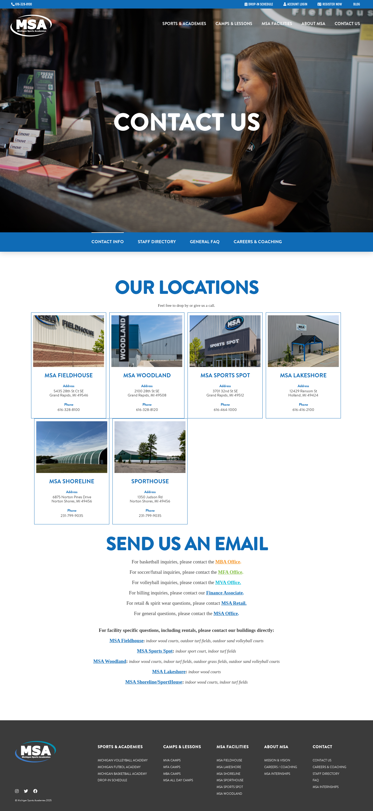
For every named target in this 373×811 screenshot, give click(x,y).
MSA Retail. (233, 602)
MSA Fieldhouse (229, 760)
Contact (322, 746)
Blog (356, 4)
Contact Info (107, 242)
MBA (220, 561)
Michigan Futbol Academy (119, 766)
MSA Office (225, 613)
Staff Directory (157, 242)
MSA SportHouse (230, 780)
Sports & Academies (184, 24)
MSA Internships (277, 773)
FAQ (316, 780)
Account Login (297, 4)
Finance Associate (224, 592)
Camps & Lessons (234, 24)
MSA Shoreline (228, 773)
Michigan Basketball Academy (122, 773)
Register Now (332, 4)
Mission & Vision (277, 760)
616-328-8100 (23, 4)
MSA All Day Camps (178, 780)
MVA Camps (172, 760)
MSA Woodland (109, 660)
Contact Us (347, 24)
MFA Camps (171, 766)
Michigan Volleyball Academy (123, 760)
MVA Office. (228, 582)
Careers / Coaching (280, 766)
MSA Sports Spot (155, 650)
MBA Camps (172, 773)
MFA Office (230, 571)
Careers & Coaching (258, 242)
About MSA (313, 24)
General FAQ (205, 242)
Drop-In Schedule (112, 780)
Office (233, 561)
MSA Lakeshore (229, 766)
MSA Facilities (277, 24)
